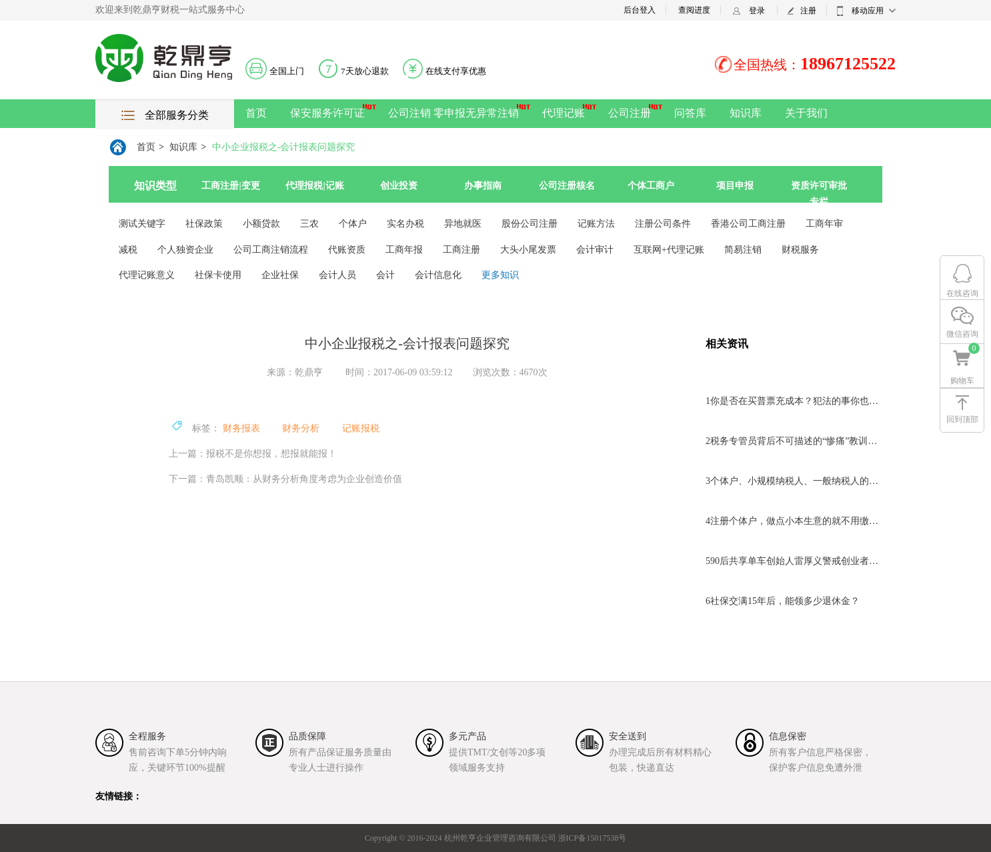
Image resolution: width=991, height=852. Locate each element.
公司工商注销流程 (270, 250)
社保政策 (204, 224)
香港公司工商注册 (748, 224)
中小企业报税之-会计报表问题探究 (283, 147)
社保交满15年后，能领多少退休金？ (783, 601)
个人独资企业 (185, 250)
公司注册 (629, 113)
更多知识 (500, 275)
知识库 (746, 113)
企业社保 (280, 275)
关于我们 (806, 113)
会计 (385, 275)
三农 (309, 224)
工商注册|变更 (230, 186)
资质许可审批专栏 (819, 193)
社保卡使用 (218, 275)
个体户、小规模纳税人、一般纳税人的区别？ (793, 481)
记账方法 (596, 224)
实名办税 (405, 224)
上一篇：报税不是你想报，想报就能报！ (253, 454)
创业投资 (398, 186)
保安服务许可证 (327, 113)
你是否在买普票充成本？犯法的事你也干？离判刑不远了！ (793, 401)
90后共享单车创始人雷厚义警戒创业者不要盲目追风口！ (793, 561)
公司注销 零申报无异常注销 (453, 113)
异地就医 (462, 224)
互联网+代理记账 (669, 250)
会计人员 (337, 275)
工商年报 (404, 250)
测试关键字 (142, 224)
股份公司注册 (530, 224)
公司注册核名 (567, 186)
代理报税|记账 (314, 186)
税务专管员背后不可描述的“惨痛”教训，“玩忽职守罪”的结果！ (793, 441)
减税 (128, 250)
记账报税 (360, 428)
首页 (256, 113)
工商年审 (824, 224)
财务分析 (300, 428)
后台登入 (640, 10)
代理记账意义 (147, 275)
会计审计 (595, 250)
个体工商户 (651, 186)
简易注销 (743, 250)
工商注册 (461, 250)
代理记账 (563, 113)
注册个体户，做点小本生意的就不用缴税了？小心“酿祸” (793, 521)
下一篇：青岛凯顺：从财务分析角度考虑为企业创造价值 (285, 479)
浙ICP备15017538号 (591, 838)
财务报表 (241, 428)
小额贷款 (261, 224)
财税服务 (800, 250)
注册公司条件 (663, 224)
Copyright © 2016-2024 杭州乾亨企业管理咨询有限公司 (460, 838)
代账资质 (346, 250)
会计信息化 (438, 275)
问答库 (690, 113)
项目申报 (735, 186)
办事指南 (483, 186)
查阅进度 (694, 10)
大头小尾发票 (528, 250)
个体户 (353, 224)
